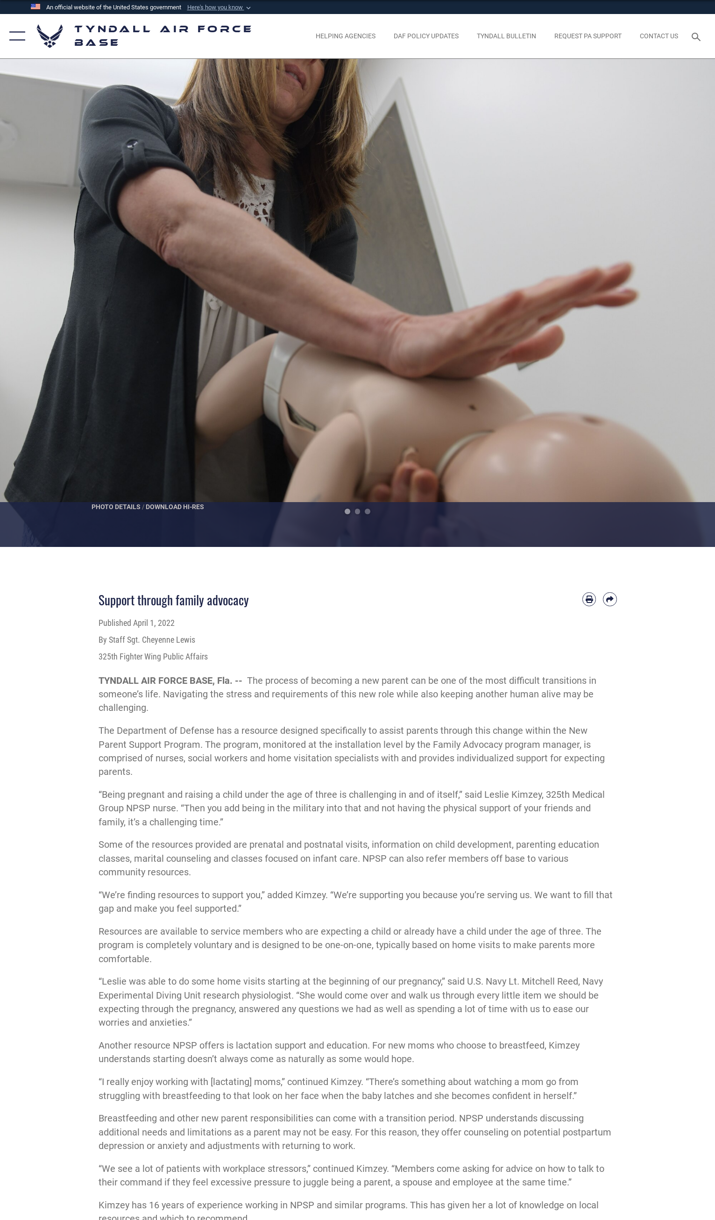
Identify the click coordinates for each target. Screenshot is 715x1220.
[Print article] (589, 599)
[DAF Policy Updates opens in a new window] (426, 36)
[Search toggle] (697, 36)
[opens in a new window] (587, 36)
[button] (220, 7)
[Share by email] (609, 599)
